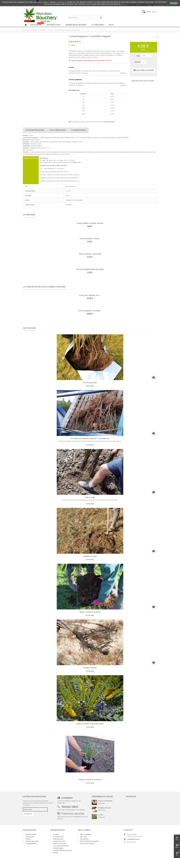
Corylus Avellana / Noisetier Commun (90, 223)
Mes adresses (84, 839)
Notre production (58, 839)
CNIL (123, 4)
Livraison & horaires (59, 841)
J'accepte (173, 3)
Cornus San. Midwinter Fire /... (90, 295)
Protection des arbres (32, 841)
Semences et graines (76, 25)
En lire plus (90, 386)
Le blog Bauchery (30, 843)
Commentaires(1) (78, 130)
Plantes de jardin (30, 834)
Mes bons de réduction (87, 843)
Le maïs (100, 815)
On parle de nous (58, 836)
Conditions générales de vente (62, 850)
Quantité (137, 62)
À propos (56, 834)
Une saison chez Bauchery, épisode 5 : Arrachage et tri (90, 438)
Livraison (67, 797)
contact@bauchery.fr (133, 839)
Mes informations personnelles (89, 841)
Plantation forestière (90, 668)
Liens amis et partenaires (60, 846)
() (80, 42)
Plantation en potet (90, 556)
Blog (111, 25)
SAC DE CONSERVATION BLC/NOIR (89, 269)
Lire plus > (123, 73)
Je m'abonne (28, 814)
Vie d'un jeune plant (90, 383)
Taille (138, 56)
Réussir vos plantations (105, 801)
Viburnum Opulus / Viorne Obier (90, 254)
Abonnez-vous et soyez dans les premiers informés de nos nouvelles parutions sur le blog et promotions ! (38, 803)
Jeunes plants (53, 25)
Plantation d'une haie (104, 808)
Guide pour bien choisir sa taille (142, 81)
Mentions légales (58, 848)
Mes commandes (85, 834)
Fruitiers (28, 839)
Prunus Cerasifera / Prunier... (90, 238)
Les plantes (37, 24)
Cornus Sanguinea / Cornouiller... (90, 311)
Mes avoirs (83, 836)
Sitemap (55, 853)
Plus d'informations (34, 130)
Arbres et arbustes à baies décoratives (90, 724)
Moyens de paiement (59, 843)
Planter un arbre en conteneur (90, 612)
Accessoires (97, 25)
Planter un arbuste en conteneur (90, 779)
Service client (70, 806)
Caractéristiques (57, 130)
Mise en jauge (90, 497)
